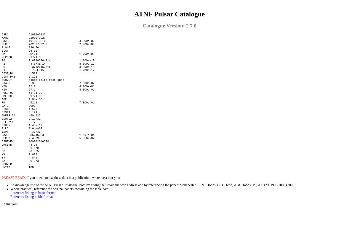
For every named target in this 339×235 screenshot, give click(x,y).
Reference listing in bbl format (31, 224)
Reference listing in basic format (33, 220)
